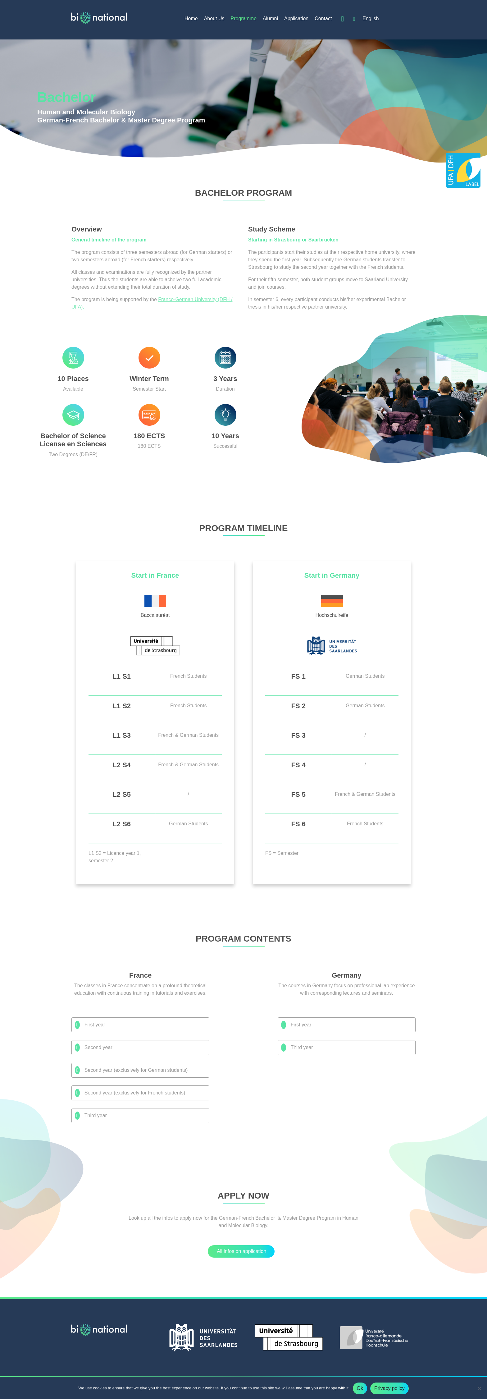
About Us (214, 18)
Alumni (270, 18)
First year (90, 1025)
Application (296, 18)
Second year (93, 1048)
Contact (323, 18)
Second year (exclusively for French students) (130, 1093)
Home (191, 18)
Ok (360, 1388)
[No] (479, 1388)
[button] (241, 1251)
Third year (91, 1116)
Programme (244, 18)
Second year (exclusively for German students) (131, 1070)
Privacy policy (389, 1388)
